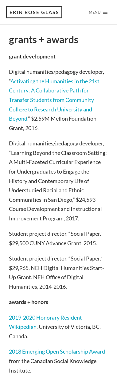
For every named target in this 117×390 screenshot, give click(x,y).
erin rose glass (34, 12)
